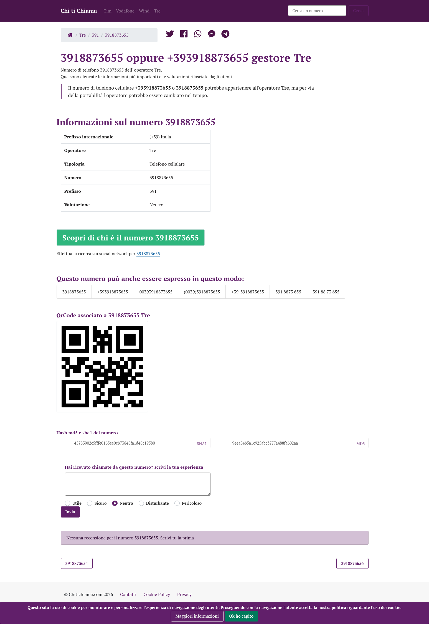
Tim (108, 11)
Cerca (358, 10)
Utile (77, 503)
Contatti (128, 594)
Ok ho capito (241, 616)
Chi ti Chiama (79, 10)
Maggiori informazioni (197, 616)
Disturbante (157, 503)
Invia (70, 511)
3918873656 (352, 563)
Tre (157, 11)
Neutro (126, 503)
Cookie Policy (156, 594)
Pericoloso (192, 503)
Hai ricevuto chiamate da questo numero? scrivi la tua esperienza (134, 467)
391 (95, 35)
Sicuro (100, 503)
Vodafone (125, 11)
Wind (144, 11)
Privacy (184, 594)
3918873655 (116, 35)
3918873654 (76, 563)
